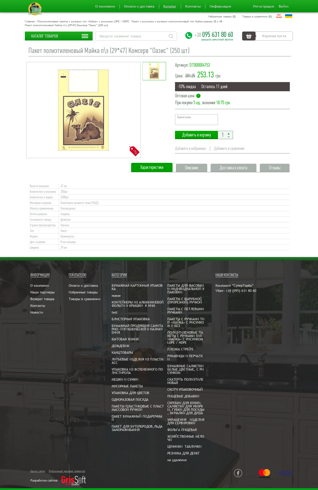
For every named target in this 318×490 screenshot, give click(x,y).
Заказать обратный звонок (217, 40)
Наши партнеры (42, 292)
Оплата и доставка (139, 6)
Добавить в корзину (196, 135)
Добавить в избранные (190, 148)
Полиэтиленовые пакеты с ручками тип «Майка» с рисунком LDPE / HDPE (83, 21)
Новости (36, 312)
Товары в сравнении (84, 299)
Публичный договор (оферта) (67, 471)
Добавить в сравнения (229, 148)
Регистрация (263, 6)
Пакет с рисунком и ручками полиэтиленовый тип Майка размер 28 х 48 (177, 21)
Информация (220, 6)
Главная (30, 21)
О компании (105, 6)
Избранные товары (83, 292)
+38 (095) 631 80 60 (241, 291)
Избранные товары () (222, 16)
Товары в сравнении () (257, 16)
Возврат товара (42, 299)
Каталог (169, 6)
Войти (283, 6)
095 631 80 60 (213, 34)
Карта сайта (37, 471)
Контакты (193, 6)
